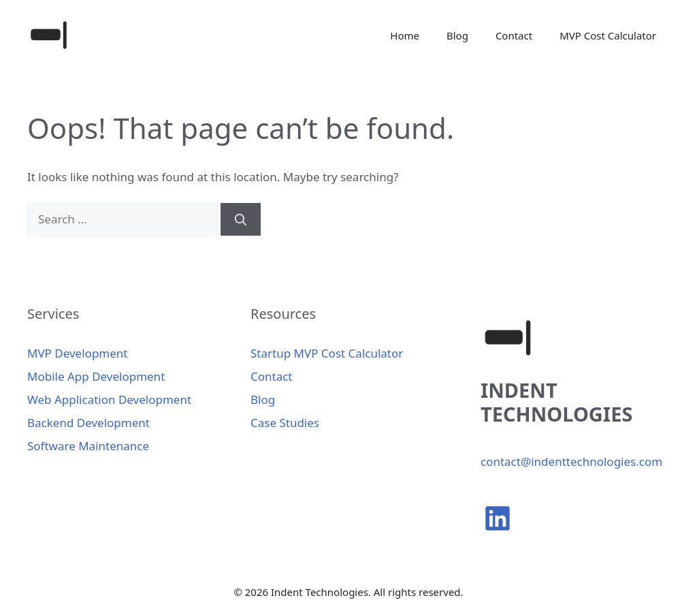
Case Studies (284, 422)
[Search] (241, 219)
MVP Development (77, 353)
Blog (457, 35)
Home (404, 35)
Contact (514, 35)
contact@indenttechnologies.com (571, 461)
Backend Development (88, 422)
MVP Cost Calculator (608, 35)
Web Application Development (109, 399)
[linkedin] (498, 518)
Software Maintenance (88, 446)
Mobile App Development (96, 376)
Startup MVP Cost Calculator (326, 353)
